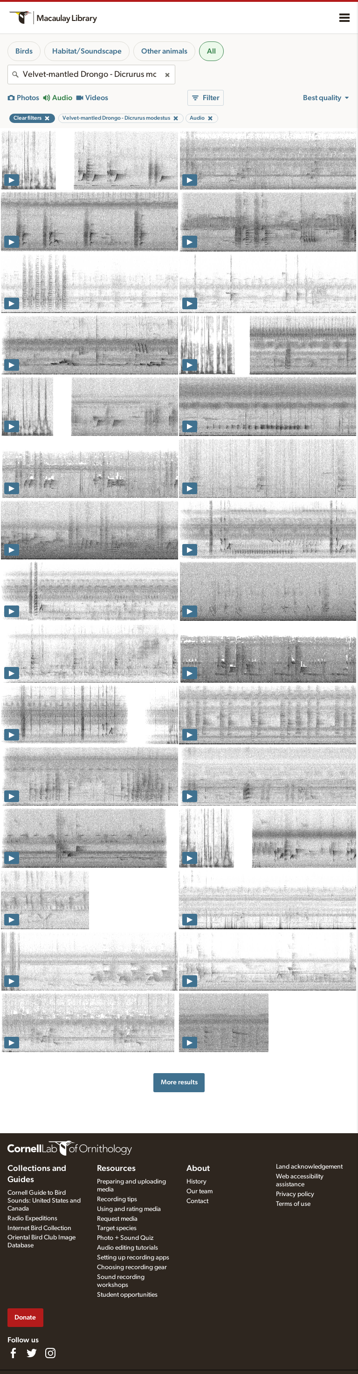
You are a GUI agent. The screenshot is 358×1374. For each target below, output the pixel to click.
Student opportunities (127, 1295)
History (196, 1181)
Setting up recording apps (133, 1257)
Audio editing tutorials (127, 1248)
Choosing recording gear (132, 1267)
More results (179, 1082)
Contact (197, 1201)
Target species (117, 1228)
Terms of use (293, 1204)
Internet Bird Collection (39, 1228)
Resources (116, 1168)
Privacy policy (295, 1194)
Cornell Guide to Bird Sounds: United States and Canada (44, 1201)
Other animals (164, 51)
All (211, 51)
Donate (25, 1317)
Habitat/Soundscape (87, 51)
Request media (117, 1219)
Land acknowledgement (309, 1166)
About (198, 1168)
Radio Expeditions (32, 1218)
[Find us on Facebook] (13, 1353)
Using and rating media (129, 1209)
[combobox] (91, 74)
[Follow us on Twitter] (31, 1353)
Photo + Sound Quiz (125, 1238)
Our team (199, 1191)
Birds (24, 51)
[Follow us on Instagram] (50, 1353)
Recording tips (117, 1199)
